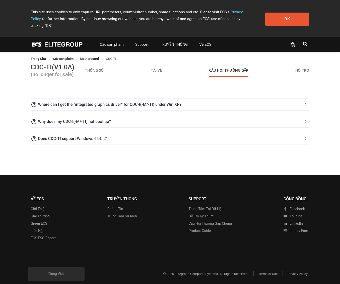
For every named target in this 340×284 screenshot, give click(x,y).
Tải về (156, 63)
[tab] (170, 98)
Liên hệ (37, 224)
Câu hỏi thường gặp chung (210, 217)
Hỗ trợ (302, 63)
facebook (294, 202)
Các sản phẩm (112, 37)
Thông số (94, 63)
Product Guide (199, 224)
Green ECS (39, 217)
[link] (63, 52)
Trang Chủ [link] (39, 52)
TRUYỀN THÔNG (174, 37)
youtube (293, 209)
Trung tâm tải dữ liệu (205, 202)
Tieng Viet (56, 267)
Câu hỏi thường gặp (228, 63)
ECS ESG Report (43, 231)
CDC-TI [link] (111, 52)
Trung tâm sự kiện (122, 209)
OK (289, 15)
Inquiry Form (296, 224)
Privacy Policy (242, 12)
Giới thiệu (38, 202)
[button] (170, 98)
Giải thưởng (40, 209)
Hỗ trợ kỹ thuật (200, 209)
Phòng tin (115, 202)
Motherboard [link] (90, 52)
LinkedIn (293, 217)
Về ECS (205, 37)
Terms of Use (268, 267)
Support (142, 37)
